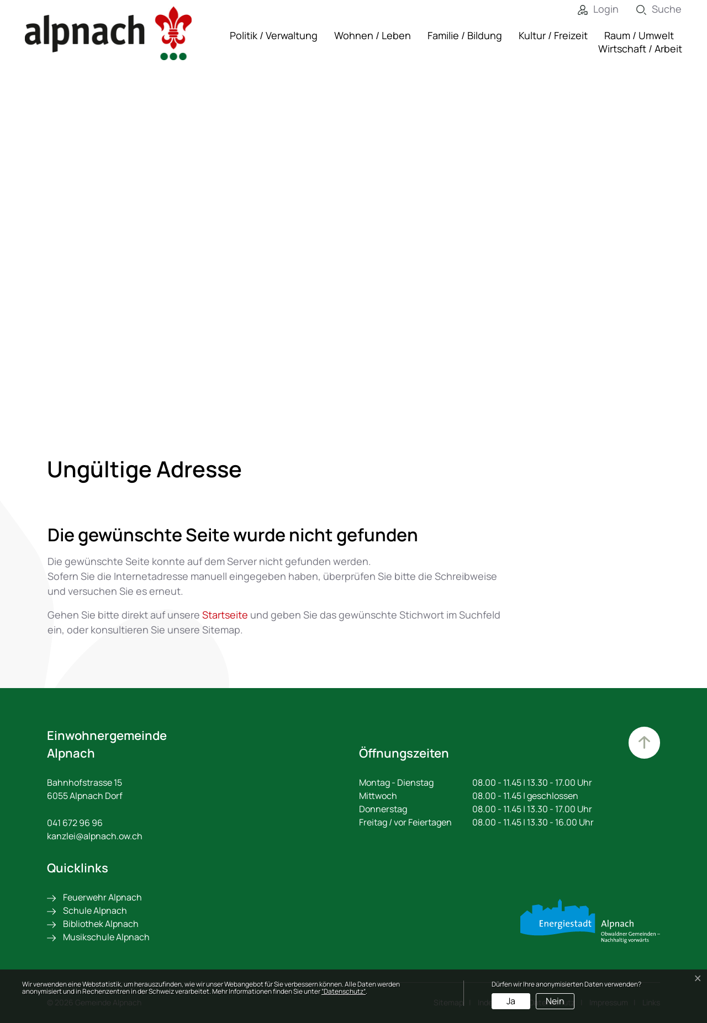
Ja (510, 1001)
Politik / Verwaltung (274, 35)
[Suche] (650, 9)
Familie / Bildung (465, 35)
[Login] (590, 9)
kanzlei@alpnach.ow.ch (95, 836)
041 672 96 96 (75, 823)
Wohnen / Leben (372, 35)
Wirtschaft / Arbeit (640, 48)
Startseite (225, 614)
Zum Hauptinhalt (643, 743)
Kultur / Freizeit (553, 35)
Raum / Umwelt (639, 35)
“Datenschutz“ (343, 991)
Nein (555, 1001)
